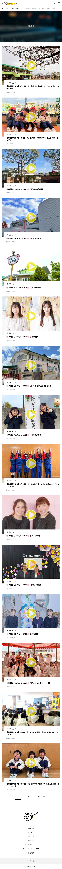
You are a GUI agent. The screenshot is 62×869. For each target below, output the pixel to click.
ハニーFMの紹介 (31, 861)
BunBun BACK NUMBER (31, 849)
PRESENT (31, 836)
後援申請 (31, 853)
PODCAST (31, 828)
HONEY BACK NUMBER (31, 845)
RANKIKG (31, 840)
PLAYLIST (31, 832)
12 (39, 796)
